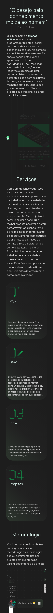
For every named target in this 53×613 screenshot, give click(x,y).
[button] (8, 136)
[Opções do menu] (38, 603)
